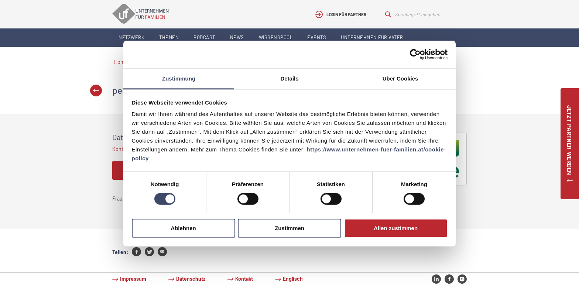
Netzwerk (131, 37)
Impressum (133, 279)
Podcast (204, 37)
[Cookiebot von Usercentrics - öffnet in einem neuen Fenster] (415, 54)
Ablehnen (183, 228)
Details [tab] (289, 78)
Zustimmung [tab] (178, 78)
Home (120, 62)
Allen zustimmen (396, 228)
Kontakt (244, 279)
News (237, 37)
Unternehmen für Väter (372, 37)
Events (316, 37)
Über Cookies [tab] (400, 78)
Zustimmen (289, 228)
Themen (169, 37)
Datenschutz (190, 279)
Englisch (293, 279)
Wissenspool (276, 37)
